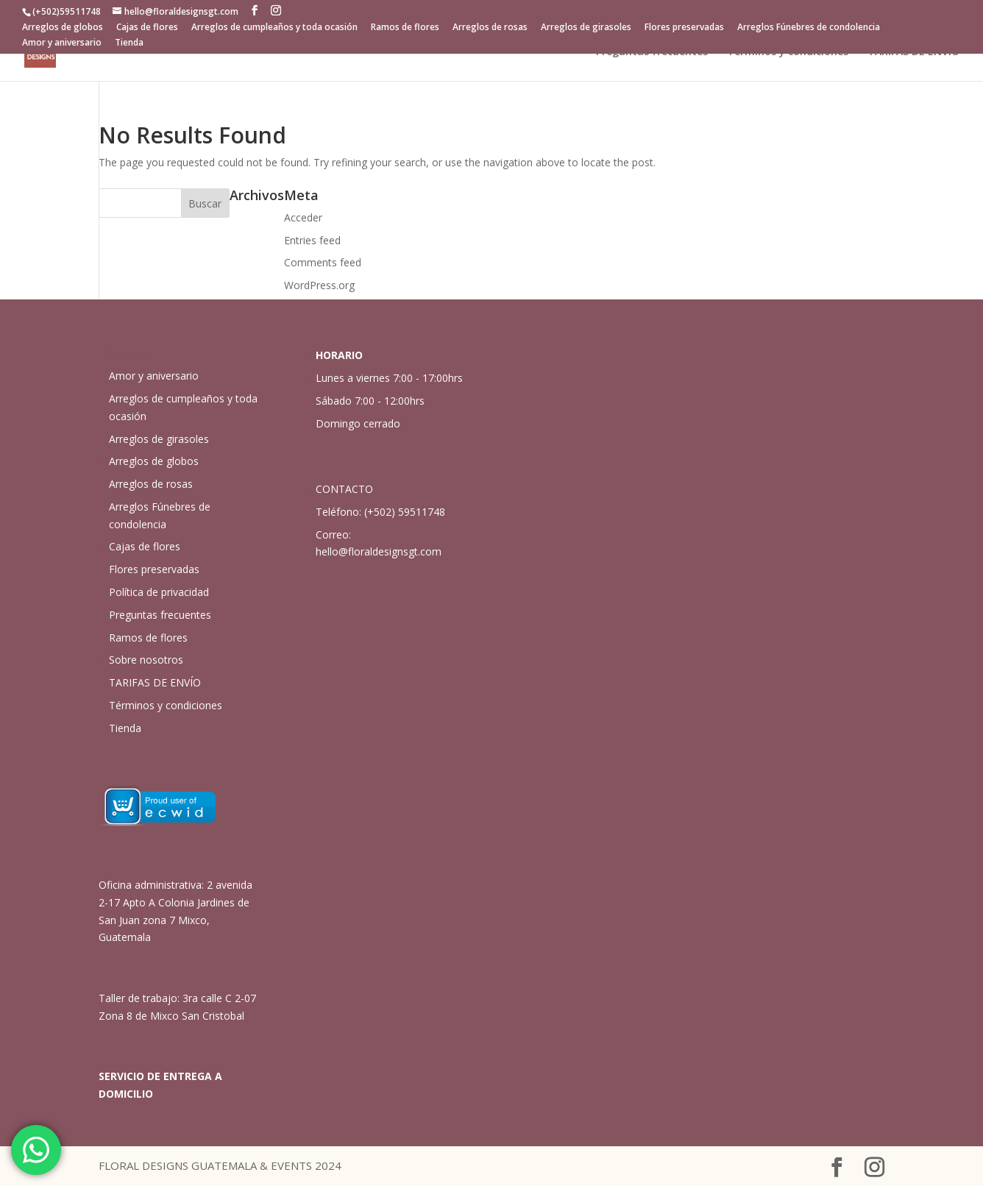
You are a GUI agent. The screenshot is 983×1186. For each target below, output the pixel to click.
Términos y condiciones (787, 52)
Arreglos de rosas (490, 28)
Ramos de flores (405, 28)
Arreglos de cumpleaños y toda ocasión (274, 28)
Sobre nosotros (146, 660)
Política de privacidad (159, 592)
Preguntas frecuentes (652, 52)
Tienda (129, 43)
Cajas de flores (147, 28)
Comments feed (322, 262)
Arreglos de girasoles (586, 28)
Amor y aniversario (62, 43)
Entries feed (312, 240)
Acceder (303, 217)
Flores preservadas (684, 28)
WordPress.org (319, 285)
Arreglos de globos (62, 28)
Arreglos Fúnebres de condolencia (808, 28)
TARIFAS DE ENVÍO (913, 52)
